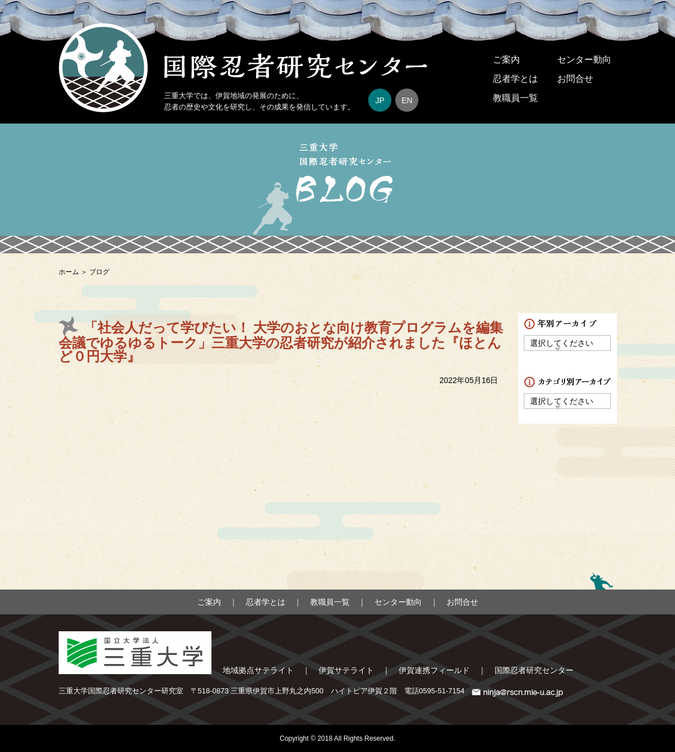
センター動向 (584, 59)
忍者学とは (515, 78)
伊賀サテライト (346, 670)
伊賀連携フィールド (434, 670)
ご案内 (506, 59)
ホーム (69, 272)
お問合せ (575, 78)
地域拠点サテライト (258, 670)
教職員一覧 (515, 98)
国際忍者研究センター (534, 670)
